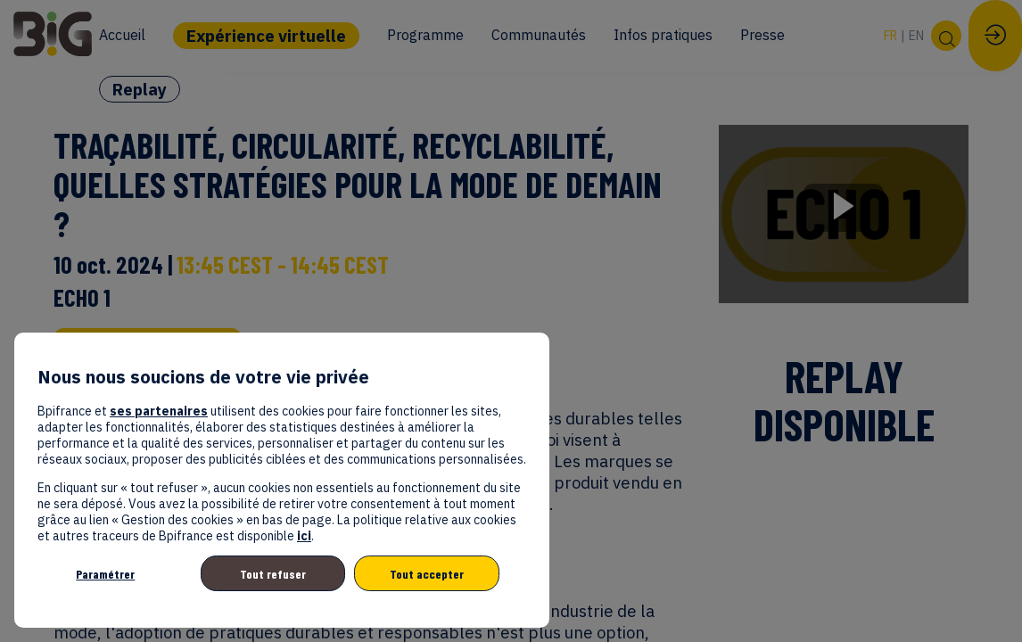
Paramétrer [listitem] (105, 573)
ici (304, 536)
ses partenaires (159, 411)
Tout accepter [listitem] (427, 573)
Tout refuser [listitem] (273, 573)
